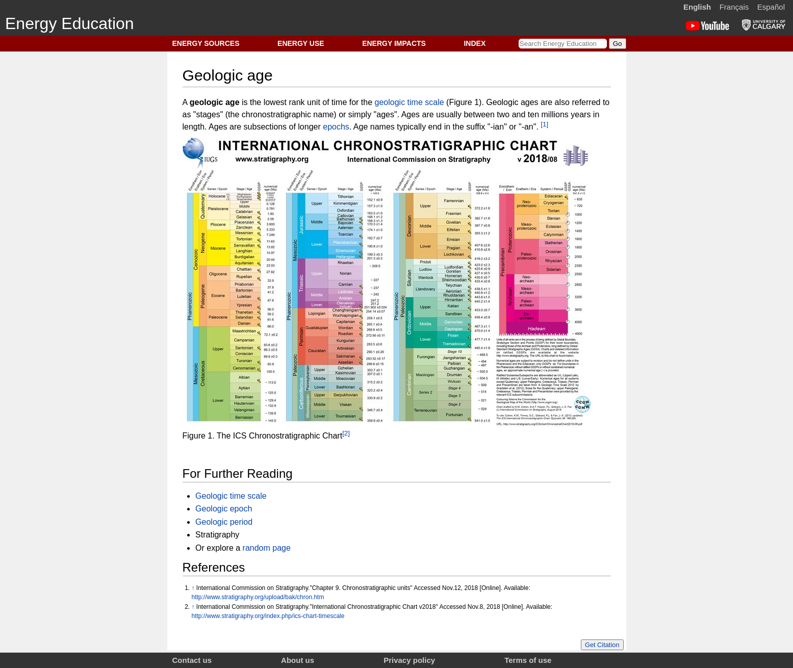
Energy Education (69, 23)
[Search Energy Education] (563, 43)
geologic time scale (409, 102)
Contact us (192, 660)
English (697, 7)
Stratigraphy (217, 534)
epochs (336, 127)
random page (267, 548)
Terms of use (527, 660)
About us (297, 660)
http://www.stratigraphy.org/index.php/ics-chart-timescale (268, 616)
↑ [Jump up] (193, 588)
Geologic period (223, 522)
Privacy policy (409, 660)
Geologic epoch (223, 508)
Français (734, 7)
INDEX (474, 43)
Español (771, 7)
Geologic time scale (231, 496)
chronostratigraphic (276, 114)
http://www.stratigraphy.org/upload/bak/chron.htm (258, 597)
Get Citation (602, 645)
